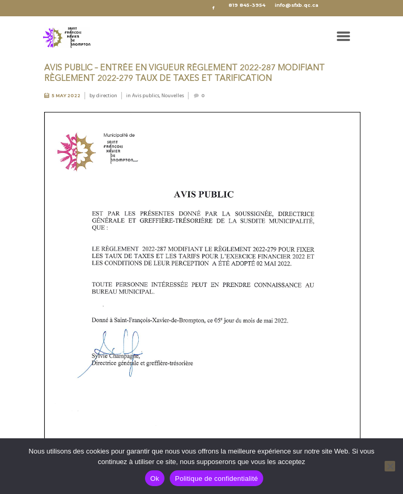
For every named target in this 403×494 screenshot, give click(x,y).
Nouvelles (172, 95)
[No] (390, 466)
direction (106, 95)
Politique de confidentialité (216, 478)
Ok (154, 478)
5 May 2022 (65, 95)
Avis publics (145, 95)
